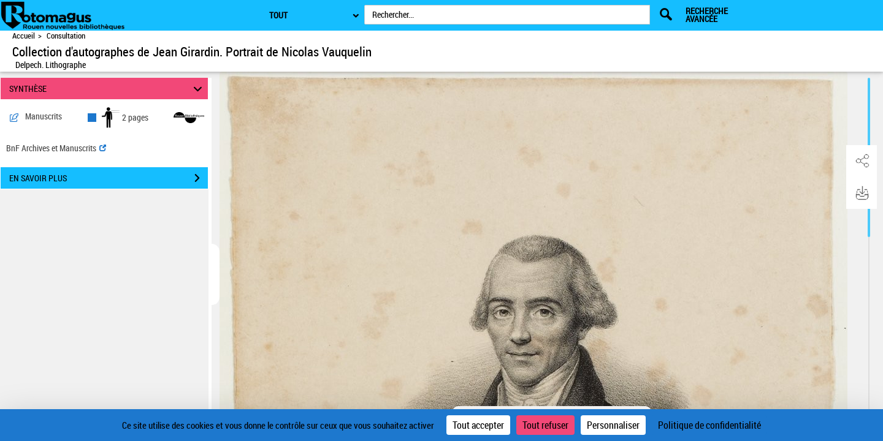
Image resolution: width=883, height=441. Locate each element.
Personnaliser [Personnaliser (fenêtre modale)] (613, 425)
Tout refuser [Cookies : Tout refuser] (545, 425)
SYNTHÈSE (107, 88)
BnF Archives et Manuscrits (56, 148)
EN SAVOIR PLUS (108, 178)
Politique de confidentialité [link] (709, 425)
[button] (861, 161)
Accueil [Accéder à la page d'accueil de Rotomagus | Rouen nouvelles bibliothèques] (23, 36)
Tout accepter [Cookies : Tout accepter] (478, 425)
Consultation (66, 36)
